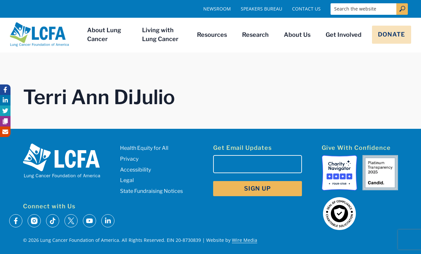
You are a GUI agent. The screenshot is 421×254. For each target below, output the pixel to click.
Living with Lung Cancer (160, 34)
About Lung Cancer (104, 34)
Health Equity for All (144, 148)
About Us (297, 34)
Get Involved (343, 34)
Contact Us (306, 9)
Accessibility (135, 170)
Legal (127, 180)
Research (255, 34)
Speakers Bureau (261, 9)
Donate (391, 34)
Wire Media (244, 240)
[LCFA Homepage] (39, 34)
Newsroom (217, 9)
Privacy (129, 159)
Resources (212, 34)
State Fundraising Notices (151, 191)
